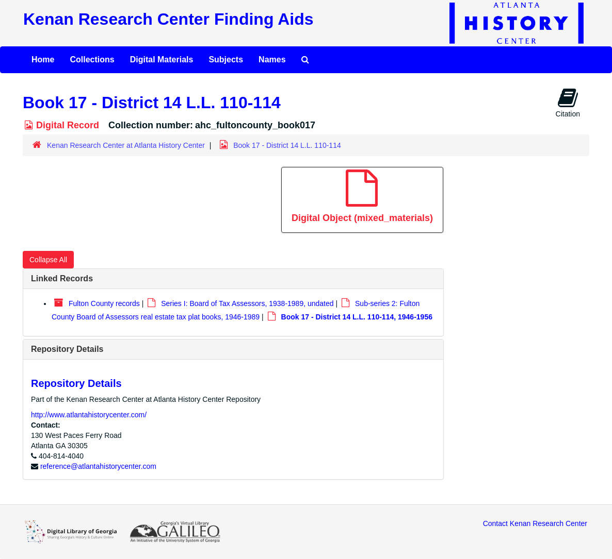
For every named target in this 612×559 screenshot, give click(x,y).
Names (272, 59)
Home (42, 59)
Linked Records (62, 278)
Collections (92, 59)
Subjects (225, 59)
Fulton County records (104, 303)
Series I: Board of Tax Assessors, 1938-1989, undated (247, 303)
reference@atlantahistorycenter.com (98, 466)
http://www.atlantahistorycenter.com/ (89, 415)
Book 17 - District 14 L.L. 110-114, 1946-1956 (356, 317)
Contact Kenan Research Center (535, 523)
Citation (568, 102)
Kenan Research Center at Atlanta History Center (126, 145)
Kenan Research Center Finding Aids (168, 19)
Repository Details (67, 349)
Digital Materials (162, 59)
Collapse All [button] (48, 260)
